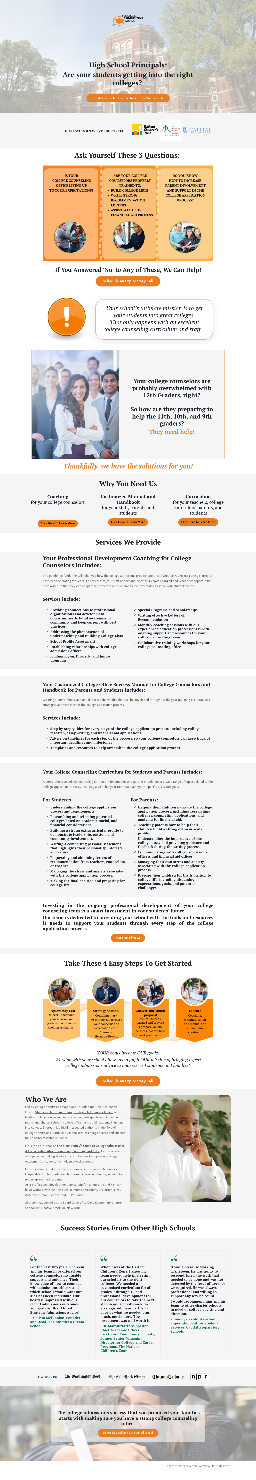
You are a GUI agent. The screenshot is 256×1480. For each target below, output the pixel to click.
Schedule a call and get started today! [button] (128, 1440)
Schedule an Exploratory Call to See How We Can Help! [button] (128, 98)
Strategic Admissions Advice (93, 1119)
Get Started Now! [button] (128, 944)
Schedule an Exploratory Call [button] (128, 281)
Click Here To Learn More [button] (58, 523)
